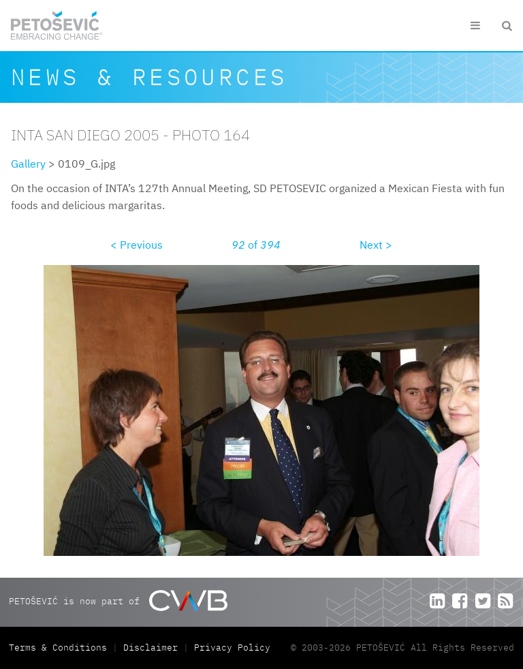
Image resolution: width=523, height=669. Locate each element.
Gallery (28, 163)
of (256, 244)
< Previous (136, 244)
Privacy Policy (232, 647)
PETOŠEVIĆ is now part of (118, 600)
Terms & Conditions (60, 647)
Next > (376, 244)
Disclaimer (150, 647)
